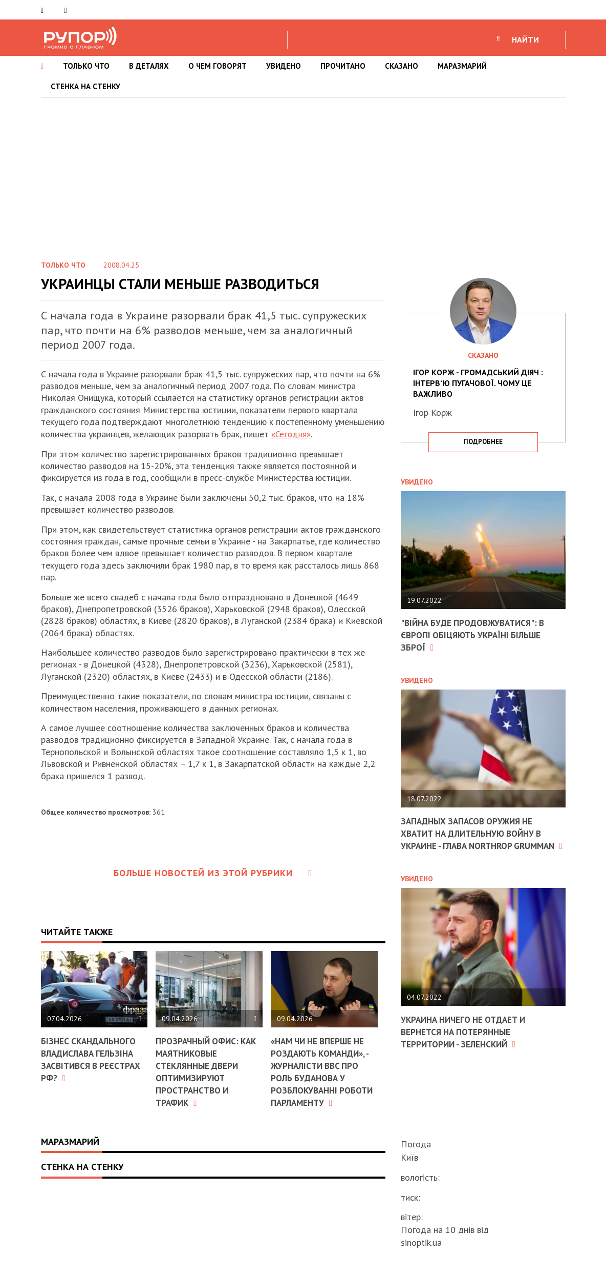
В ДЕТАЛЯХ (149, 66)
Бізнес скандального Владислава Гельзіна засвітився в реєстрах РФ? (93, 1059)
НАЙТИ (525, 39)
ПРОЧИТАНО (342, 66)
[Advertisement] (303, 174)
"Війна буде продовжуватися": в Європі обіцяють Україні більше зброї (477, 635)
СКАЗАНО (401, 66)
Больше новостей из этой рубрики (213, 873)
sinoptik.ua (421, 1242)
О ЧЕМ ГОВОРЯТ (217, 66)
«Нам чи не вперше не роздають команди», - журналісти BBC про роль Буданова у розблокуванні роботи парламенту (324, 1071)
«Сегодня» (292, 434)
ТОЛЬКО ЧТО (86, 66)
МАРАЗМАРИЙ (462, 66)
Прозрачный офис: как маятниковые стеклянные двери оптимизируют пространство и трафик (209, 1071)
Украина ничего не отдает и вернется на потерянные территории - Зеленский (467, 1042)
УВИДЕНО (283, 66)
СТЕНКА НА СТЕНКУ (85, 86)
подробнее (483, 441)
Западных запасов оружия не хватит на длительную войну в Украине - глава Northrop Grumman (476, 838)
